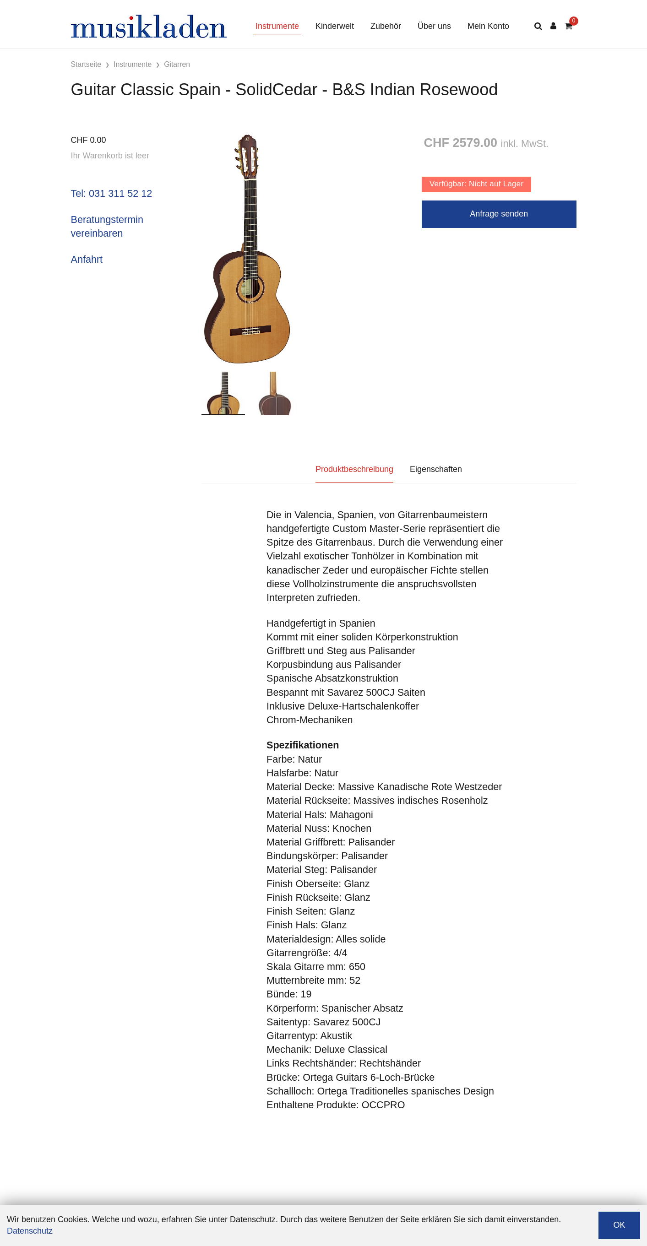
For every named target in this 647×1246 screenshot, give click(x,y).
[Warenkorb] (568, 26)
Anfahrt (87, 259)
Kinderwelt (334, 26)
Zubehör (385, 26)
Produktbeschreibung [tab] (354, 469)
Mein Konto (488, 26)
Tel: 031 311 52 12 (111, 193)
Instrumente (277, 26)
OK (619, 1225)
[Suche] (538, 26)
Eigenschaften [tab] (436, 469)
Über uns (434, 26)
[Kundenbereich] (553, 26)
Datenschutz (30, 1230)
